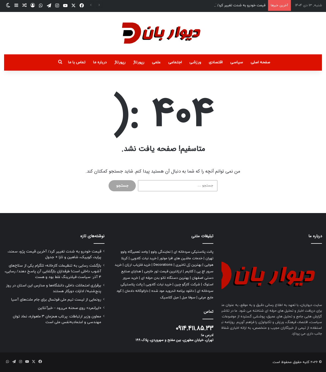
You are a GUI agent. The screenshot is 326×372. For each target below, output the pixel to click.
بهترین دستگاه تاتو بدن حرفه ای (165, 278)
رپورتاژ (138, 62)
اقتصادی (216, 62)
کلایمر (189, 271)
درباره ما (100, 62)
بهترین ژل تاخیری (188, 264)
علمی (156, 62)
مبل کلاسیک (169, 297)
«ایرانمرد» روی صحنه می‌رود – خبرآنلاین (70, 308)
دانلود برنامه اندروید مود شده (172, 291)
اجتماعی (175, 62)
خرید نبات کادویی (143, 258)
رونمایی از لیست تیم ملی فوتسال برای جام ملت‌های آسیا (56, 299)
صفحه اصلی (260, 62)
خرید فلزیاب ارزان (137, 264)
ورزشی (195, 62)
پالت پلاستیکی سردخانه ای (193, 251)
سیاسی (236, 62)
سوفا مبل (188, 297)
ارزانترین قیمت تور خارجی (163, 271)
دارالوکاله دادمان (136, 291)
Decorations (163, 264)
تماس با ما (76, 62)
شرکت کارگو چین (187, 284)
